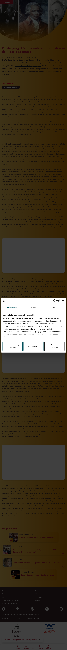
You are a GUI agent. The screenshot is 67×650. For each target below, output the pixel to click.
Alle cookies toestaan (54, 346)
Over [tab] (55, 307)
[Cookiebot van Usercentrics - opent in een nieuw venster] (54, 301)
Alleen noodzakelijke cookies (13, 346)
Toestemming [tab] (11, 307)
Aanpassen (33, 346)
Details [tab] (33, 307)
